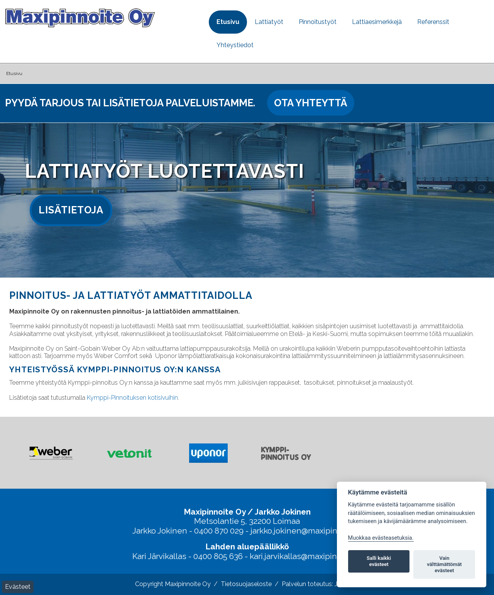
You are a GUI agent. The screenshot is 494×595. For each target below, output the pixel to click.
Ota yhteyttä (310, 103)
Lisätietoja (71, 210)
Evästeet (17, 586)
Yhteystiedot (235, 45)
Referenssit (433, 22)
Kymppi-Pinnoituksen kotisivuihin (132, 397)
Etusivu (228, 22)
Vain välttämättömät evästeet (444, 564)
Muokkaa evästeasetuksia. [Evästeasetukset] (381, 538)
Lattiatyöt (269, 22)
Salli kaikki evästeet (379, 561)
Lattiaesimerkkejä (377, 22)
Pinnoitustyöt (318, 22)
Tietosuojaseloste (246, 584)
